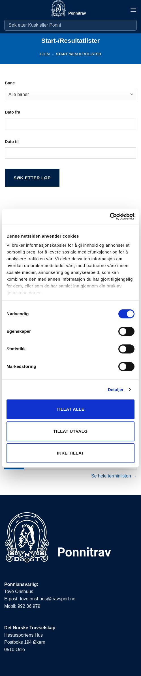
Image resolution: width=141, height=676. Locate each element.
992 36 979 (29, 606)
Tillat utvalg (70, 431)
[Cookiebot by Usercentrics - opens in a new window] (109, 216)
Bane (10, 83)
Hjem (45, 54)
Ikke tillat (70, 453)
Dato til (12, 141)
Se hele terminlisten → (114, 476)
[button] (133, 10)
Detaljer (116, 389)
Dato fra (12, 112)
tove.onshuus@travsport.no (47, 598)
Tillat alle (70, 409)
